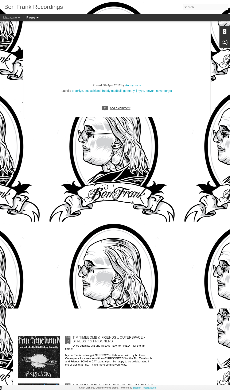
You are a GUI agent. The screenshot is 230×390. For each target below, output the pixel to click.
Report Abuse (149, 387)
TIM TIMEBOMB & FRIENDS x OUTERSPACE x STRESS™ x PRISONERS (109, 339)
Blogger (136, 387)
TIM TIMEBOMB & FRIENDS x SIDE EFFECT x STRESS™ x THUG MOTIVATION (108, 243)
